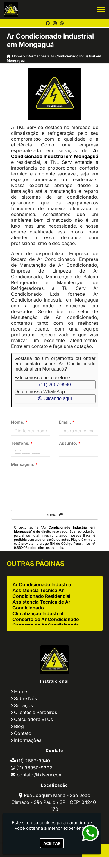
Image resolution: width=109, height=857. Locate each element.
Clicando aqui (55, 398)
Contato (22, 733)
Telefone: (22, 443)
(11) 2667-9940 (55, 384)
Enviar (54, 514)
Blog (19, 726)
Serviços (23, 705)
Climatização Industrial (37, 613)
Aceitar (51, 843)
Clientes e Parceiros (35, 712)
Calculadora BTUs (33, 719)
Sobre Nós (25, 698)
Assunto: (70, 443)
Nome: (19, 422)
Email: (66, 422)
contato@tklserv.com (40, 775)
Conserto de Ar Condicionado (45, 619)
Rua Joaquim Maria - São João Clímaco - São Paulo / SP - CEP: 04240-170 (54, 802)
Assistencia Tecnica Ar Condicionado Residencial (41, 593)
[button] (101, 9)
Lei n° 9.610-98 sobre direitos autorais (54, 546)
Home (20, 691)
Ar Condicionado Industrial (42, 584)
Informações (27, 740)
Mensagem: (24, 464)
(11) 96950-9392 (34, 768)
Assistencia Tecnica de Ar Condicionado (41, 605)
